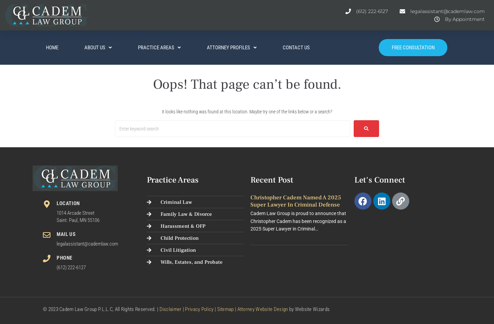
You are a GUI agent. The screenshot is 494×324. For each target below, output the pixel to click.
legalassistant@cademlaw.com (87, 244)
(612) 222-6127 (71, 267)
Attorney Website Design (262, 309)
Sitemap (225, 309)
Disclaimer (171, 309)
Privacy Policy (199, 309)
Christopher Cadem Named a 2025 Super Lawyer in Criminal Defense (295, 201)
